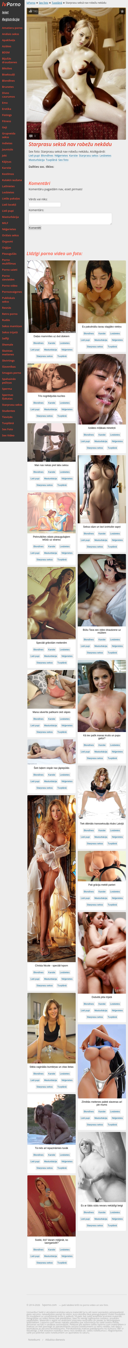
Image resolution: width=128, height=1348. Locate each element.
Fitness (6, 121)
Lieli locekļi (9, 204)
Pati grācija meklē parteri (101, 884)
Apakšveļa (8, 40)
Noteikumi (34, 1339)
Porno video (9, 285)
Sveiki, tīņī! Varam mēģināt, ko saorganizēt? (51, 1241)
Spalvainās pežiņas (9, 380)
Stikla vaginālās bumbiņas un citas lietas (52, 1066)
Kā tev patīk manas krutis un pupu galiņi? (101, 737)
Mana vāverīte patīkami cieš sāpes (52, 712)
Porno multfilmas (9, 261)
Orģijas (6, 247)
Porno (11, 4)
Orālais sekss (10, 235)
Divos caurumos (8, 94)
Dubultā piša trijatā (102, 997)
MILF (5, 223)
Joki (4, 155)
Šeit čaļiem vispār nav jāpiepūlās (51, 768)
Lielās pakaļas (11, 198)
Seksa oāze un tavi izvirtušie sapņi (101, 526)
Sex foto (43, 3)
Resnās (6, 308)
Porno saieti (9, 269)
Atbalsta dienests (55, 1339)
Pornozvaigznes (12, 292)
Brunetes (8, 87)
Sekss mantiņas (12, 326)
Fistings (7, 115)
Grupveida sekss (8, 135)
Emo (5, 103)
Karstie (6, 168)
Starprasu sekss (12, 405)
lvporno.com (49, 1305)
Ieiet (5, 12)
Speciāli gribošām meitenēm (51, 642)
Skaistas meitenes (8, 352)
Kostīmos (8, 174)
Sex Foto (7, 429)
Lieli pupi (8, 211)
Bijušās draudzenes (9, 60)
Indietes (7, 143)
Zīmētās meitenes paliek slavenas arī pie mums (102, 1103)
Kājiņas (6, 161)
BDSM (6, 52)
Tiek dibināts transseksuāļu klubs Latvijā (102, 823)
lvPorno (31, 3)
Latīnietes (8, 186)
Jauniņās (7, 149)
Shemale (7, 344)
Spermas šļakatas (7, 396)
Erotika (6, 109)
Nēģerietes (9, 229)
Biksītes (7, 68)
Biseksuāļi (8, 74)
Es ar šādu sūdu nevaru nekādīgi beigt (102, 1205)
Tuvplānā (8, 423)
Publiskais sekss (8, 299)
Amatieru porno (12, 28)
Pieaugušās (9, 254)
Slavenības (9, 366)
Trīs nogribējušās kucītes (51, 396)
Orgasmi (7, 241)
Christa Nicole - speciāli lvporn (51, 965)
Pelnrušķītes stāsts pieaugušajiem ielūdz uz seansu (51, 538)
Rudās (6, 320)
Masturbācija (10, 217)
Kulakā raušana (12, 180)
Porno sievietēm (8, 277)
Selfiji (5, 338)
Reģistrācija (10, 19)
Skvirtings (8, 360)
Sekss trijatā (10, 332)
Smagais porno (11, 373)
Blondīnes (8, 80)
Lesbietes (8, 192)
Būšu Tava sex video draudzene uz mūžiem (102, 631)
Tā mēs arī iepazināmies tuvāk (51, 1148)
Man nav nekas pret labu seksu (51, 465)
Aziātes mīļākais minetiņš (102, 428)
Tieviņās (7, 417)
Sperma (7, 389)
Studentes (8, 411)
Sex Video (8, 435)
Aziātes (6, 46)
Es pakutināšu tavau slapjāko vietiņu (101, 326)
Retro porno (10, 314)
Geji (4, 127)
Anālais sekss (10, 34)
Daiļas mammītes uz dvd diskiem (51, 336)
